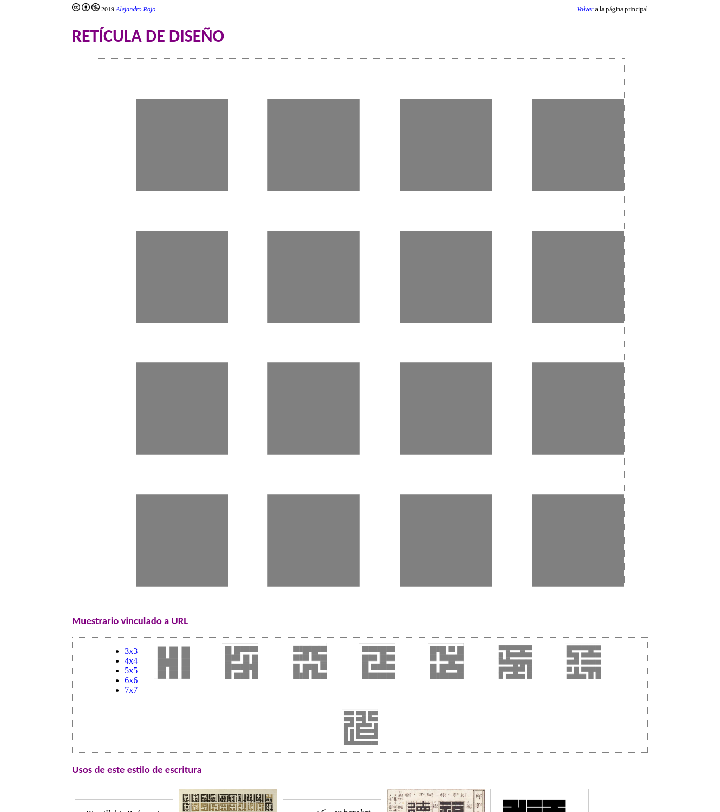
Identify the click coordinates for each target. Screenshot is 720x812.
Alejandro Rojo (135, 9)
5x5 (131, 670)
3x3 (131, 651)
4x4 (131, 660)
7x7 (131, 690)
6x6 (131, 680)
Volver (585, 9)
